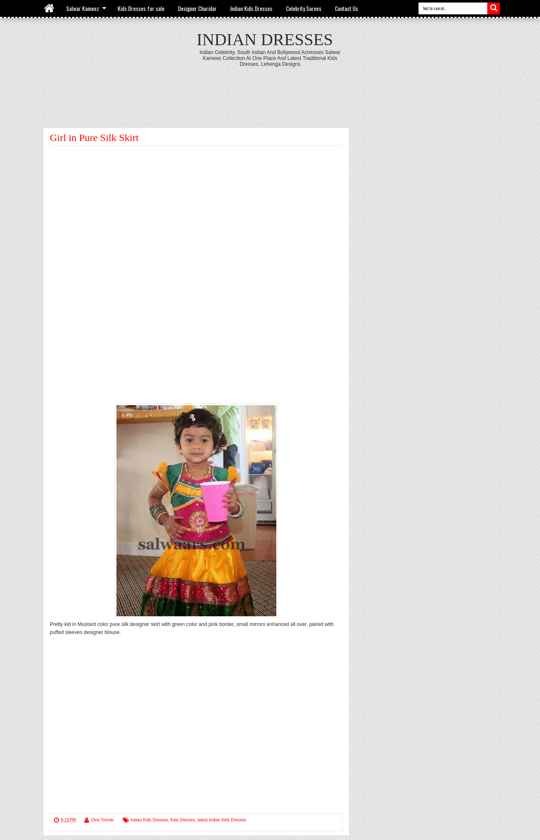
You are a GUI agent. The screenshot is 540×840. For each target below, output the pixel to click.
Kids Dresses (182, 820)
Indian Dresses (265, 39)
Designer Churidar (197, 8)
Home (49, 8)
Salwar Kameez (82, 8)
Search (493, 8)
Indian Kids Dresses (251, 8)
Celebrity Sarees (303, 8)
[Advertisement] (270, 90)
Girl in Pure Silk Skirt (94, 137)
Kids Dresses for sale (141, 8)
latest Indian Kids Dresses (221, 820)
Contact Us (346, 8)
